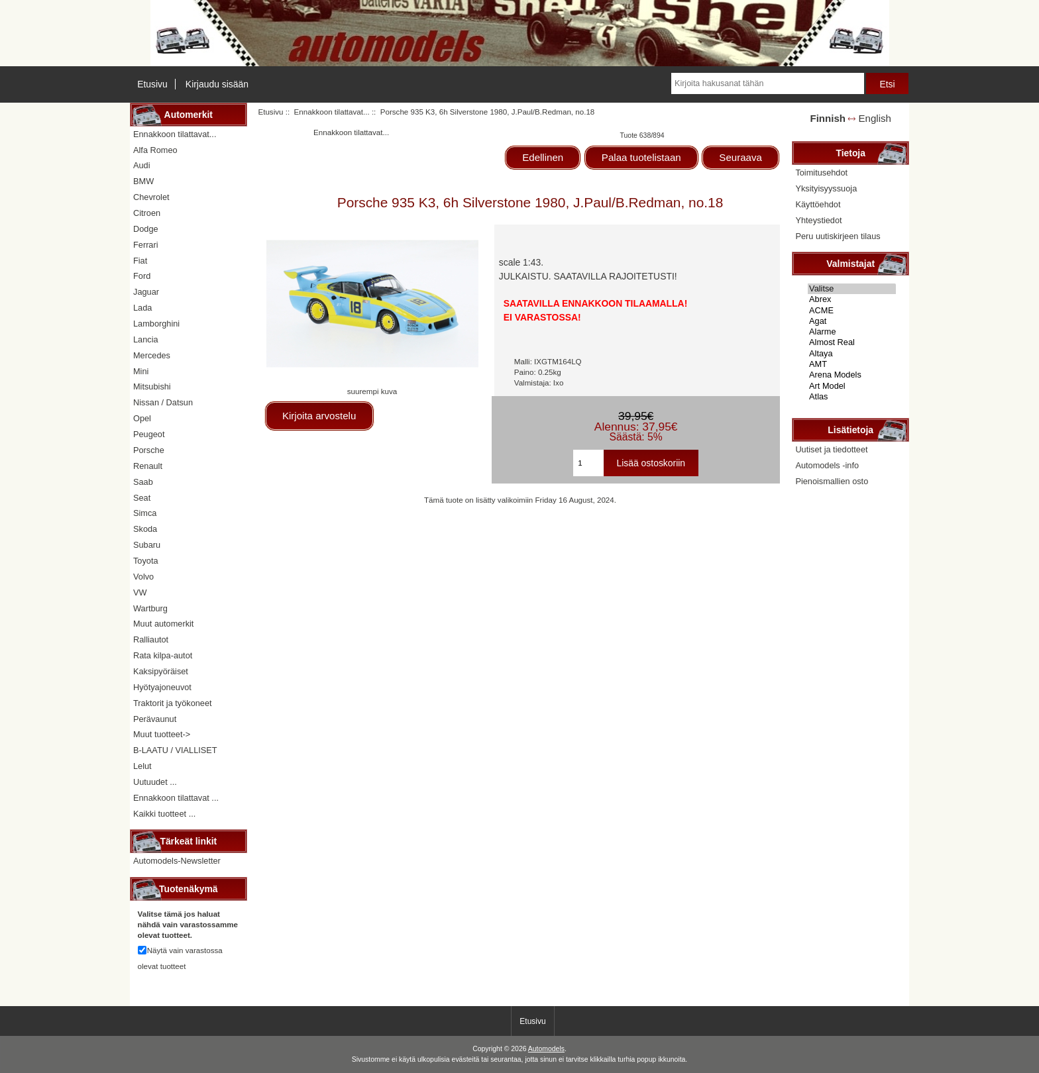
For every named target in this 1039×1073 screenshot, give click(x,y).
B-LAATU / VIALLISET (175, 750)
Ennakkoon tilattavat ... (176, 798)
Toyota (145, 561)
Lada (142, 308)
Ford (141, 276)
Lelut (142, 766)
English (875, 118)
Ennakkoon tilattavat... (332, 111)
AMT (852, 364)
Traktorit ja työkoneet (172, 703)
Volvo (143, 577)
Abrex (852, 299)
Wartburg (150, 608)
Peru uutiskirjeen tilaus (837, 236)
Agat (852, 321)
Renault (147, 466)
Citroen (146, 213)
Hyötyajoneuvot (162, 687)
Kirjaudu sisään (217, 84)
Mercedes (151, 355)
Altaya (852, 353)
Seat (141, 498)
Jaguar (146, 292)
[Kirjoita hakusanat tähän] (767, 83)
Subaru (146, 545)
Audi (141, 165)
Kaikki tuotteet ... (164, 814)
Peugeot (149, 434)
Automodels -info (827, 465)
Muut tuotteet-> (161, 734)
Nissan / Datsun (163, 402)
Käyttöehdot (817, 204)
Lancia (145, 339)
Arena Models (852, 375)
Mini (140, 371)
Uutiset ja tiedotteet (831, 449)
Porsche (148, 450)
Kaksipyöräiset (160, 671)
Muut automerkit (163, 624)
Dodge (145, 229)
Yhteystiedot (818, 220)
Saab (143, 482)
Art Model (852, 386)
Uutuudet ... (155, 782)
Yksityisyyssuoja (826, 188)
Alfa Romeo (155, 150)
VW (140, 592)
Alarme (852, 332)
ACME (852, 310)
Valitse (852, 288)
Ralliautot (150, 639)
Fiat (140, 261)
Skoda (145, 529)
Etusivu (152, 84)
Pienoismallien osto (831, 481)
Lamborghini (156, 324)
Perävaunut (154, 719)
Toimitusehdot (821, 173)
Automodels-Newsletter (177, 861)
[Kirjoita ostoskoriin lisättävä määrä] (588, 463)
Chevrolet (151, 197)
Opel (142, 418)
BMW (143, 181)
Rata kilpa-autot (162, 655)
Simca (144, 513)
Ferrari (145, 245)
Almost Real (852, 342)
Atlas (852, 396)
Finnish (828, 118)
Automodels (546, 1048)
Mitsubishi (152, 386)
